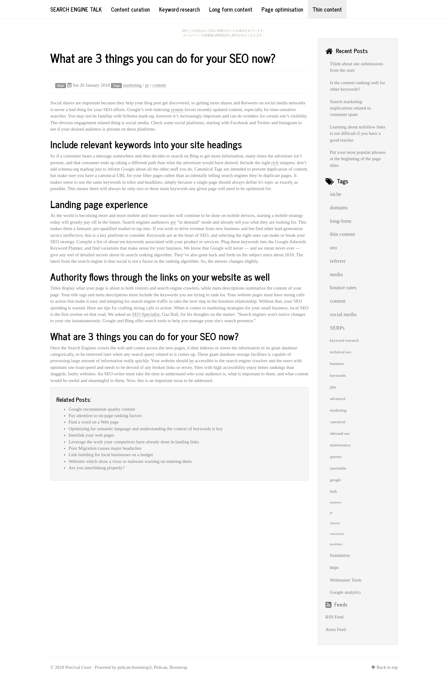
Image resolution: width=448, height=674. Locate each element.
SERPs (337, 328)
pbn (333, 387)
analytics (336, 502)
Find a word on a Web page (94, 422)
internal (335, 523)
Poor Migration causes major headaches (105, 448)
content (159, 85)
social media (343, 314)
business (337, 363)
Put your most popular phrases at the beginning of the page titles (358, 159)
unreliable (338, 468)
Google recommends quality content (102, 409)
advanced (337, 398)
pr (147, 85)
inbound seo (340, 433)
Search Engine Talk (76, 9)
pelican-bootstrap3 (135, 667)
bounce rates (343, 287)
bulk (333, 491)
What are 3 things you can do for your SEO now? (163, 57)
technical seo (340, 352)
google (335, 480)
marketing (132, 85)
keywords (338, 375)
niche (336, 194)
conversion (337, 533)
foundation (340, 555)
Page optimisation (282, 9)
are (173, 222)
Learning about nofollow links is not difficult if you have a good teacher (358, 133)
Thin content (327, 9)
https (334, 567)
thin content (342, 234)
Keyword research (179, 9)
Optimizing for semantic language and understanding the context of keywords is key (146, 428)
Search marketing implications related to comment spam (350, 108)
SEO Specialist (145, 314)
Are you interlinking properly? (97, 467)
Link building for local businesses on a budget (111, 454)
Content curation (130, 9)
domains (339, 208)
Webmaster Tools (346, 580)
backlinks (336, 544)
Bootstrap (178, 667)
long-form (340, 221)
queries (336, 456)
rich (274, 162)
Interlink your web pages (91, 435)
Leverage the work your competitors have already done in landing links (134, 441)
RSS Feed (334, 617)
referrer (338, 261)
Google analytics (345, 592)
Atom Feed (335, 629)
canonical (338, 422)
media (336, 274)
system (177, 109)
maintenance (340, 445)
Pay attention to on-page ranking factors (105, 415)
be (191, 360)
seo (333, 247)
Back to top (387, 667)
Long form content (230, 9)
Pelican (160, 667)
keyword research (344, 340)
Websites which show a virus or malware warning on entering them (130, 461)
